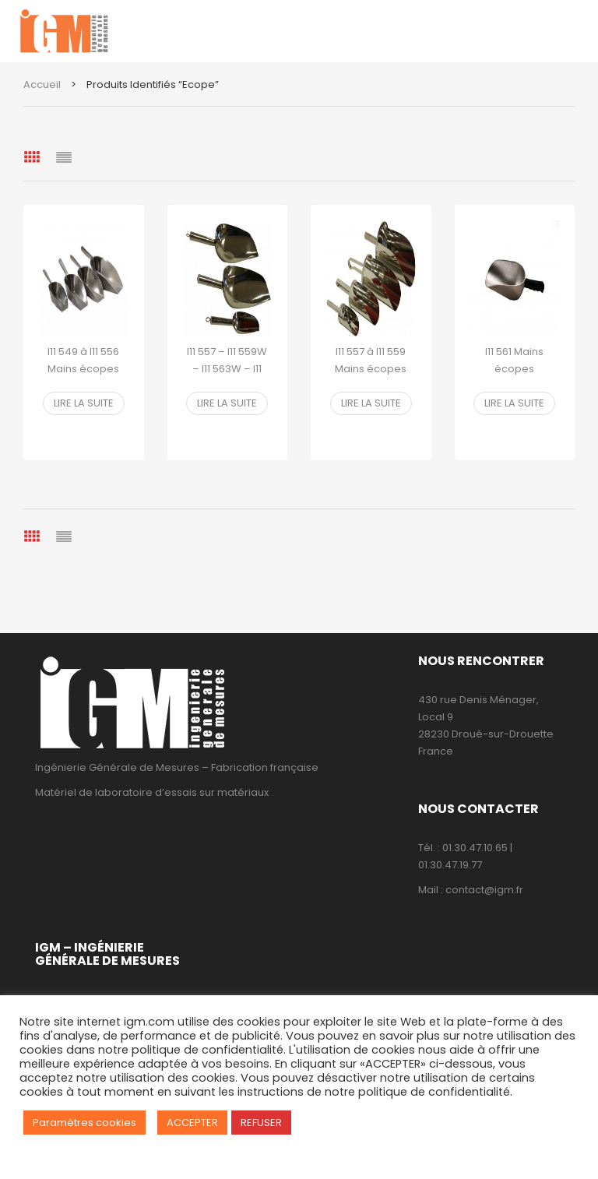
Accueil (42, 84)
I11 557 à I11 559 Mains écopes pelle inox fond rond (371, 377)
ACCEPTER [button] (192, 1122)
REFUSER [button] (261, 1122)
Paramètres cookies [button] (84, 1122)
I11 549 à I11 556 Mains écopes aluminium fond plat (83, 377)
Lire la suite (84, 403)
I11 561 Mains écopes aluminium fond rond (514, 377)
